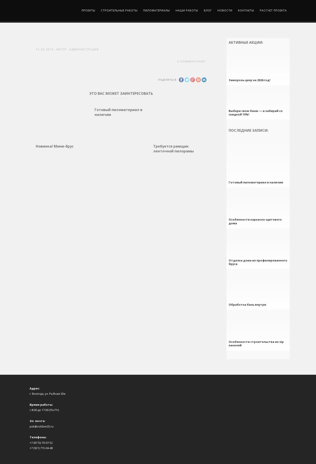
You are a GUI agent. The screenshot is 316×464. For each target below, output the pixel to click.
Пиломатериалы (156, 10)
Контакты (246, 10)
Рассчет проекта (273, 10)
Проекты (88, 10)
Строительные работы (119, 10)
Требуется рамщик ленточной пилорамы (173, 148)
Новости (224, 10)
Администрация (84, 49)
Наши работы (187, 10)
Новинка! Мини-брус (55, 146)
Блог (208, 10)
